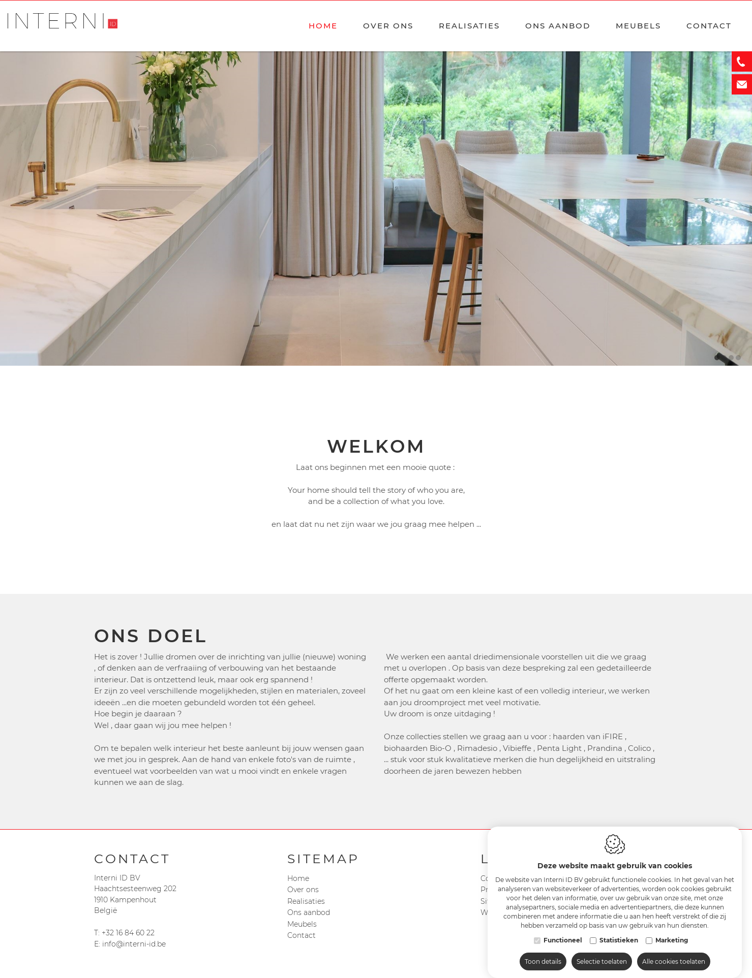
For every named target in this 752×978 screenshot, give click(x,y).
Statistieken (618, 930)
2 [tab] (724, 357)
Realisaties (469, 25)
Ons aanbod (308, 912)
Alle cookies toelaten (673, 951)
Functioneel (563, 930)
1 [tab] (716, 357)
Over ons (388, 25)
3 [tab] (731, 357)
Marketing (671, 930)
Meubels (638, 25)
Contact (709, 25)
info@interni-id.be (134, 944)
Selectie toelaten (602, 951)
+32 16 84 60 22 (128, 932)
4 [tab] (738, 357)
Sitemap (323, 858)
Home (323, 25)
